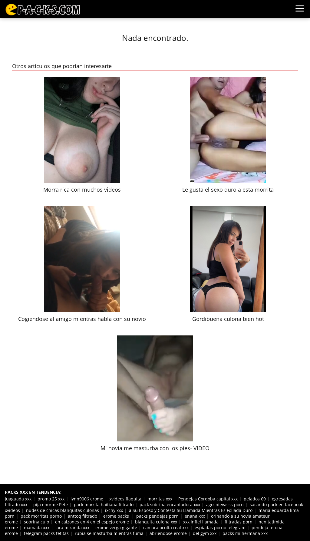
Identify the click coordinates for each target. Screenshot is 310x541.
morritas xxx (159, 499)
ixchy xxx (114, 510)
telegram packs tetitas (46, 533)
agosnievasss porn (225, 504)
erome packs (116, 516)
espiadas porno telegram (220, 527)
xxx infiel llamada (201, 522)
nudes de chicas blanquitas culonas (62, 510)
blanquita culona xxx (156, 522)
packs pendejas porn (157, 516)
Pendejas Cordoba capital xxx (208, 499)
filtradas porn (238, 522)
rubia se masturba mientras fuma (109, 533)
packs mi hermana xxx (245, 533)
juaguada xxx (18, 499)
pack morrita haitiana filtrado (104, 504)
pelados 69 (255, 499)
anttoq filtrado (82, 516)
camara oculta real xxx (166, 527)
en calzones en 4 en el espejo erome (92, 522)
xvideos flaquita (125, 499)
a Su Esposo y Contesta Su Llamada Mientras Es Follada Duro (190, 510)
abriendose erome (168, 533)
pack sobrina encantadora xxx (170, 504)
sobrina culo (36, 522)
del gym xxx (204, 533)
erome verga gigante (116, 527)
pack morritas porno (41, 516)
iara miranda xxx (72, 527)
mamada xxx (36, 527)
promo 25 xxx (51, 499)
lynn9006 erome (87, 499)
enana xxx (195, 516)
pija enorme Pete (50, 504)
